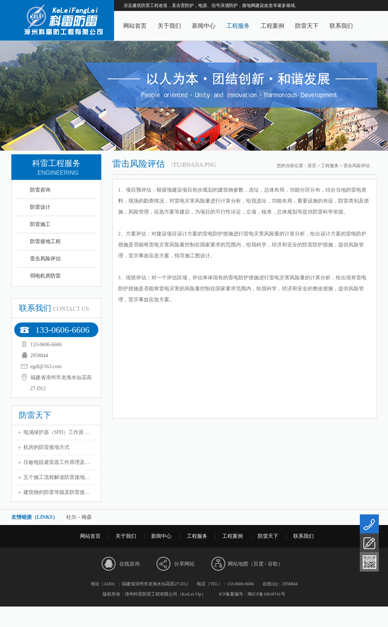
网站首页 (135, 26)
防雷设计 (40, 207)
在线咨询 (129, 564)
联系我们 (341, 26)
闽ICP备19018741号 (266, 594)
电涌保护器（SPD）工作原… (56, 432)
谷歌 (273, 564)
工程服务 (238, 26)
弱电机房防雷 (45, 276)
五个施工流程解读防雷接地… (56, 477)
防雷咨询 (40, 190)
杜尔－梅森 (79, 517)
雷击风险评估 (45, 258)
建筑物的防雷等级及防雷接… (56, 492)
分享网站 (184, 564)
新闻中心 (203, 26)
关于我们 (169, 26)
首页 (312, 165)
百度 (258, 564)
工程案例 (272, 26)
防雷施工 (40, 224)
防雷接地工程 (45, 241)
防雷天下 (307, 26)
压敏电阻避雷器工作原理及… (56, 462)
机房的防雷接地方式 (46, 447)
